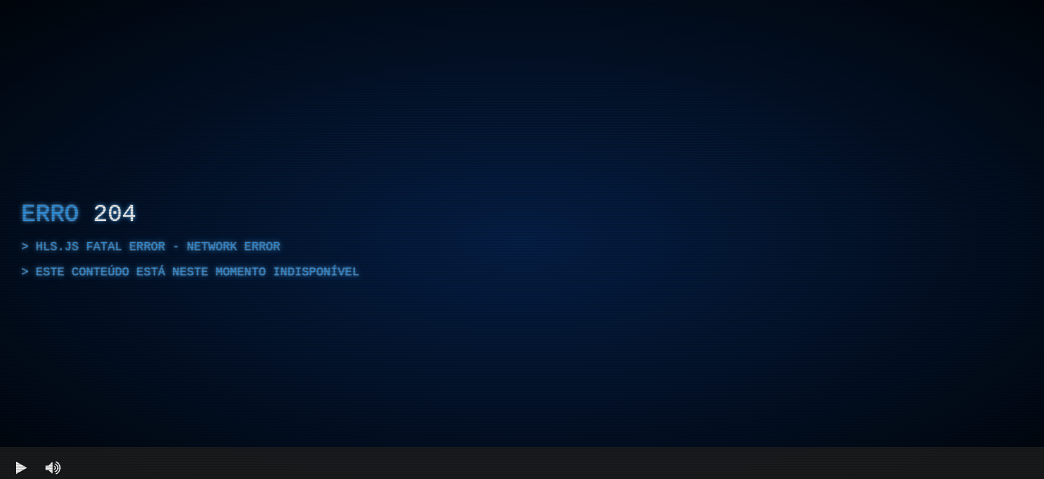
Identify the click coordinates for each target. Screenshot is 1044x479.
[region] (522, 239)
